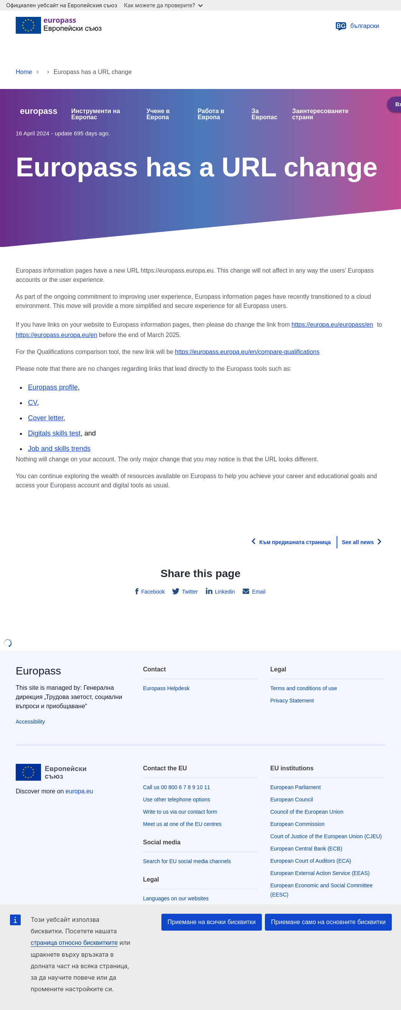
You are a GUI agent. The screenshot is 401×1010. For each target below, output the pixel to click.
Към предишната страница (294, 542)
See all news (358, 542)
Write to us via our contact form (180, 812)
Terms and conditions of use (303, 688)
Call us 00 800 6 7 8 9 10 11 (176, 787)
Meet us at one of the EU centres (182, 824)
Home (24, 72)
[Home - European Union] (59, 26)
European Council (291, 799)
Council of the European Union (306, 812)
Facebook (152, 592)
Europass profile (53, 387)
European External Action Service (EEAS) (320, 873)
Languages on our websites (176, 898)
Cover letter (45, 418)
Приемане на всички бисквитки (212, 922)
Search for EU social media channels (187, 861)
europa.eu (79, 791)
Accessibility (30, 722)
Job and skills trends (59, 448)
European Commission (297, 824)
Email (258, 592)
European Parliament (295, 787)
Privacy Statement (292, 700)
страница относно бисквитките (74, 942)
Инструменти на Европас (95, 114)
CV (32, 402)
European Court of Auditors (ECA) (310, 861)
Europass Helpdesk (166, 688)
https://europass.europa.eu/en (56, 335)
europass (39, 111)
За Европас (264, 114)
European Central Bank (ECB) (306, 849)
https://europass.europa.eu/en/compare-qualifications (247, 352)
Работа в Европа (210, 114)
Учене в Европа (158, 114)
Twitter (189, 592)
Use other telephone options (176, 799)
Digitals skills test (54, 433)
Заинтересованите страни (320, 114)
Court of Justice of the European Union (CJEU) (326, 836)
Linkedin (224, 592)
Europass (38, 671)
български (357, 26)
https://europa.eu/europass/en (332, 324)
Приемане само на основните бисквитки (328, 922)
